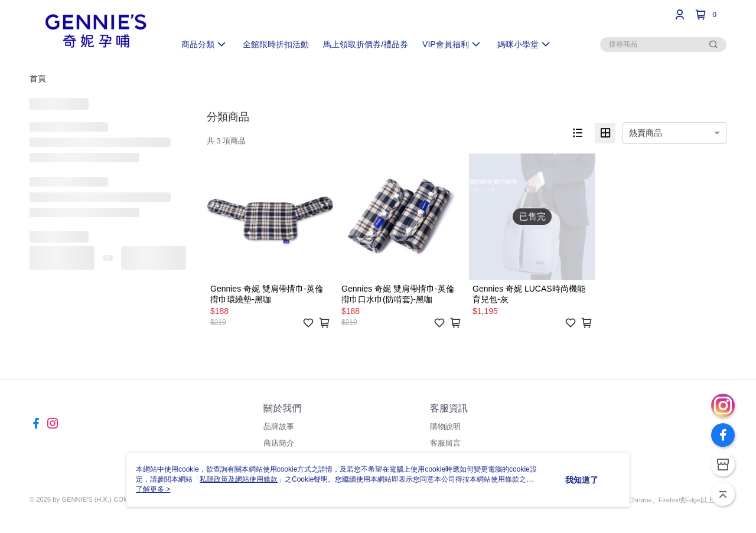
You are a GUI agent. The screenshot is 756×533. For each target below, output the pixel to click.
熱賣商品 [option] (645, 133)
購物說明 (445, 426)
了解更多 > (153, 489)
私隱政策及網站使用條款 (239, 479)
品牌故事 (278, 426)
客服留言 (445, 443)
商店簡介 (278, 443)
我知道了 (581, 480)
